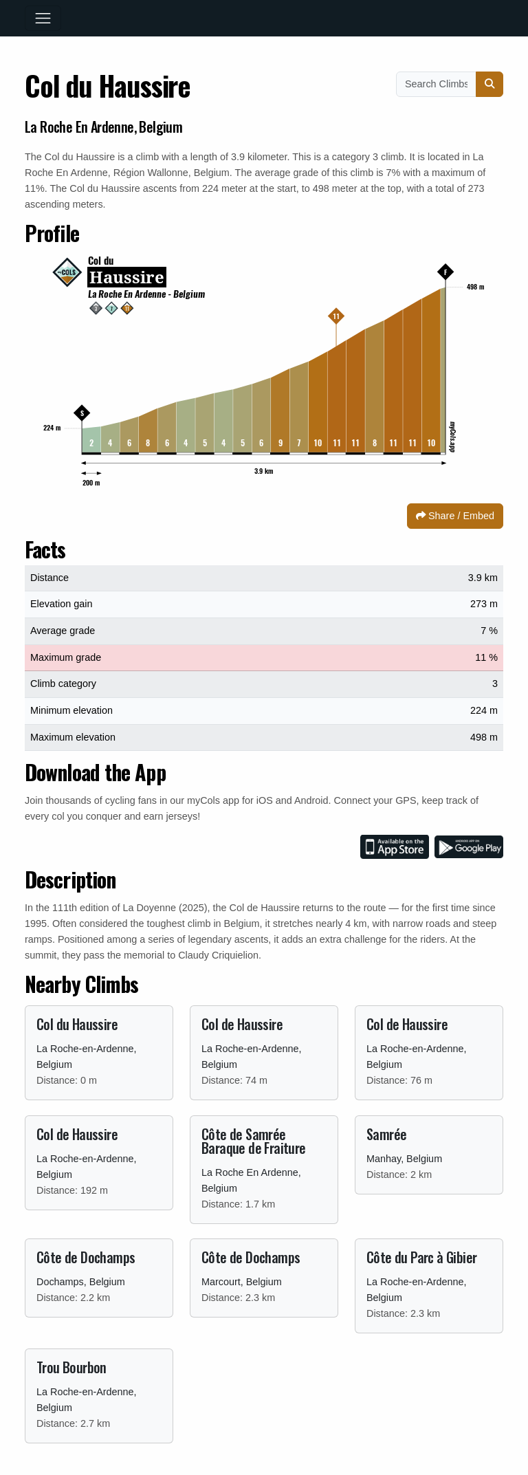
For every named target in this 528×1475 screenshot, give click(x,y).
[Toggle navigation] (43, 18)
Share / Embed (455, 515)
